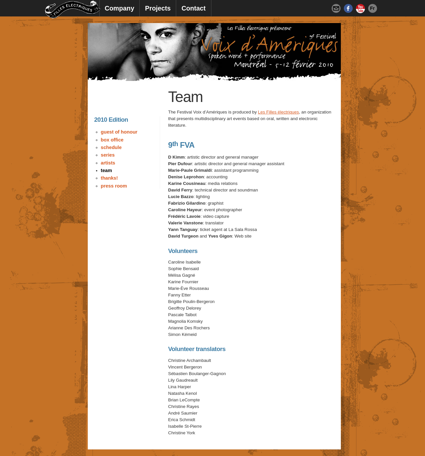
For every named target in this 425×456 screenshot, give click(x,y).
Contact (193, 8)
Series (108, 155)
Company (119, 8)
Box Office (112, 139)
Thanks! (109, 178)
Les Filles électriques (278, 112)
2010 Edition (111, 119)
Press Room (114, 186)
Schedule (111, 147)
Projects (158, 8)
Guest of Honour (119, 132)
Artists (108, 162)
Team (106, 170)
